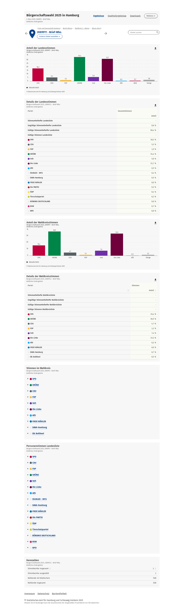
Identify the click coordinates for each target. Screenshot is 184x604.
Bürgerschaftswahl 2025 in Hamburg (52, 15)
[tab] (92, 379)
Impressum (29, 593)
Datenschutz (43, 593)
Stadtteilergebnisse (117, 16)
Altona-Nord (96, 28)
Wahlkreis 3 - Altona (82, 28)
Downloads (135, 16)
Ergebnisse (98, 16)
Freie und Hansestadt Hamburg (49, 28)
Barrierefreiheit (59, 593)
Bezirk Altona (67, 28)
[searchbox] (144, 32)
